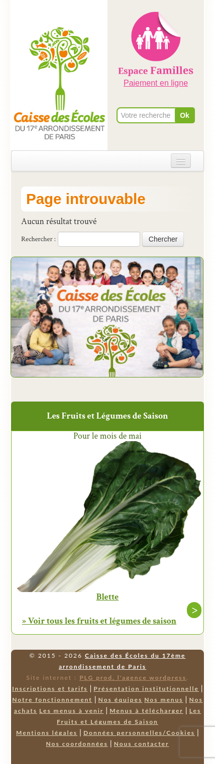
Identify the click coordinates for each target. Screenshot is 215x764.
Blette (107, 597)
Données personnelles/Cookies (139, 732)
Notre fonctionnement (52, 699)
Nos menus (163, 699)
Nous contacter (141, 743)
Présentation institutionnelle (146, 688)
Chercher (163, 239)
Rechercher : (38, 239)
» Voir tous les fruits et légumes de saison (99, 621)
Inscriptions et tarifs (49, 688)
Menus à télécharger (146, 710)
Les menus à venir (71, 710)
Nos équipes (120, 699)
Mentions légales (46, 732)
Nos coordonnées (77, 743)
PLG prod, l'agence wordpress (132, 677)
